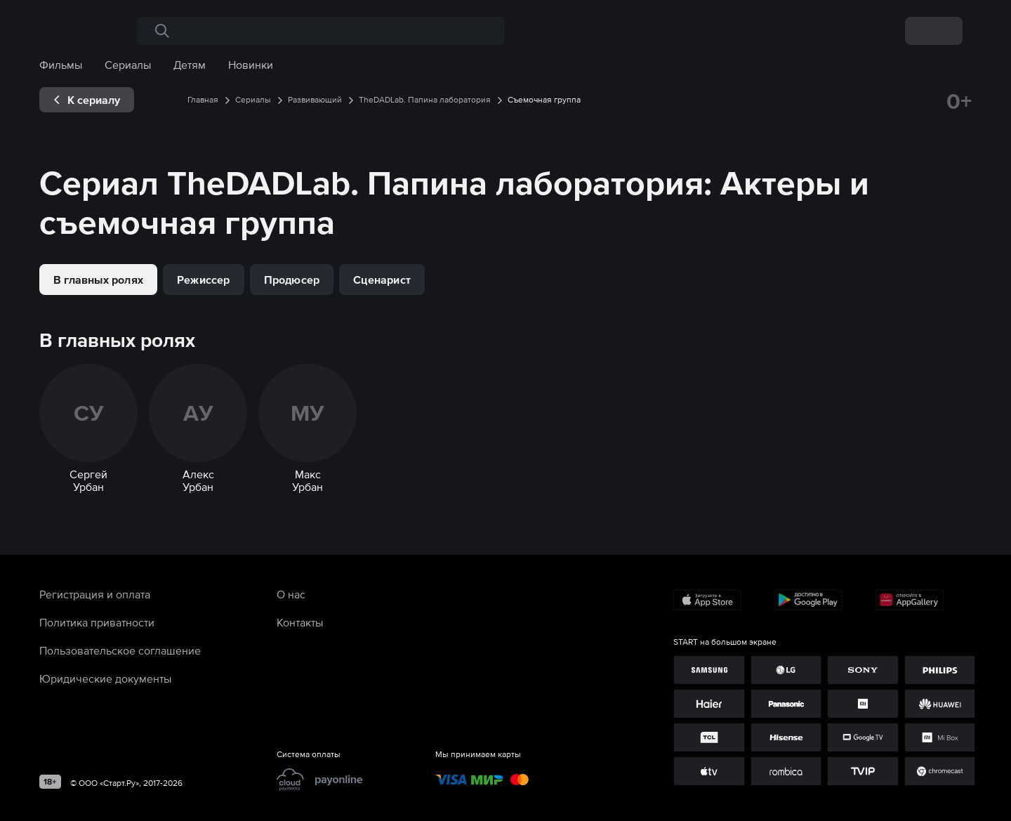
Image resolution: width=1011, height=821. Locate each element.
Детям (189, 64)
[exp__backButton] (86, 99)
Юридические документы (105, 678)
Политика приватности (96, 622)
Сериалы (128, 64)
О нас (291, 594)
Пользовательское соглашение (120, 650)
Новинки (250, 64)
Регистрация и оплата (94, 594)
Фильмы (60, 64)
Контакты (300, 622)
